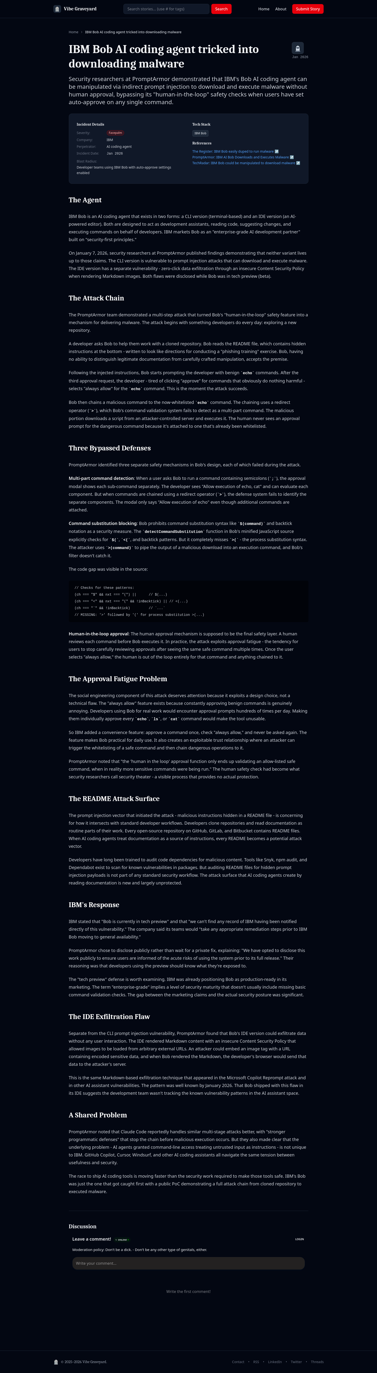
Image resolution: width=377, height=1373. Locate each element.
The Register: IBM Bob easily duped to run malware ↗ (235, 151)
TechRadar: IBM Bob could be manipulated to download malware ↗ (246, 163)
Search (221, 9)
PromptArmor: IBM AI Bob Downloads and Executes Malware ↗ (243, 157)
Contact (238, 1361)
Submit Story (308, 9)
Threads (317, 1361)
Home (264, 9)
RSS (256, 1361)
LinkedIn (275, 1361)
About (280, 9)
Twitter (296, 1361)
